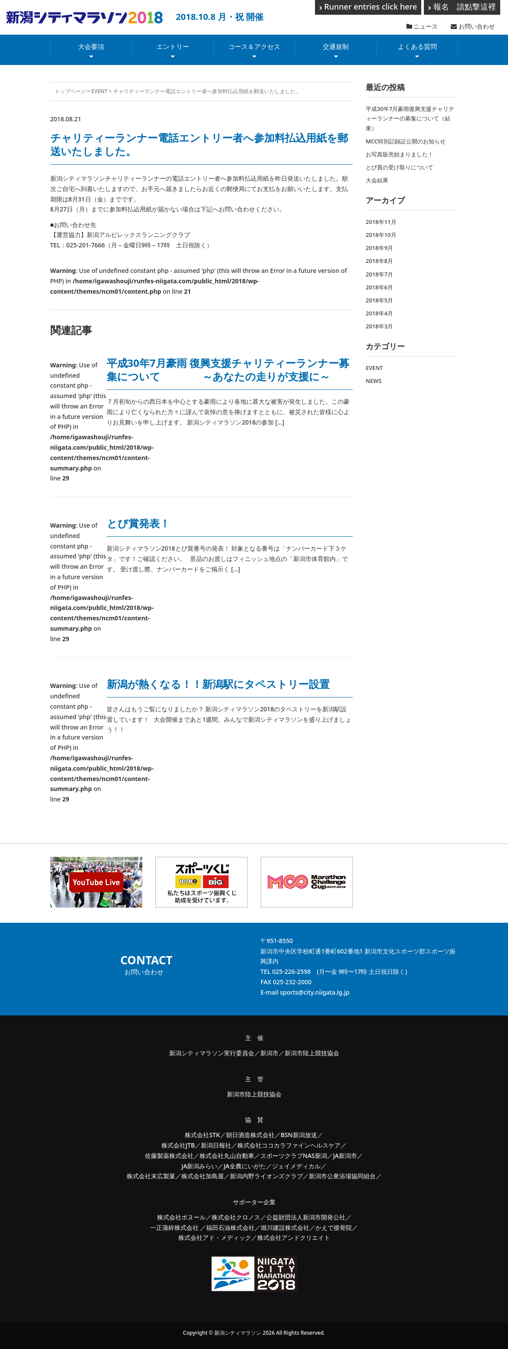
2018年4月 (379, 313)
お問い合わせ (473, 26)
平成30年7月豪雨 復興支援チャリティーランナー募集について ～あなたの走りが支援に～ (228, 369)
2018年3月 (379, 326)
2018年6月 (379, 287)
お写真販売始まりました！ (399, 154)
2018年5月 (379, 300)
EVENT (100, 91)
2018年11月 (381, 222)
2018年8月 (379, 261)
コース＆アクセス (254, 46)
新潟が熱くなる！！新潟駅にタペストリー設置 (218, 684)
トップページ (70, 91)
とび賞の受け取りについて (399, 167)
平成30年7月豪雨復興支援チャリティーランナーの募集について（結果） (410, 118)
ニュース (422, 26)
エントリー (173, 46)
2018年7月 (379, 274)
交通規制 (336, 46)
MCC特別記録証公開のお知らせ (406, 141)
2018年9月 (379, 248)
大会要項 (91, 46)
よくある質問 (417, 46)
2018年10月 (381, 235)
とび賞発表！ (138, 523)
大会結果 (377, 180)
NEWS (374, 381)
